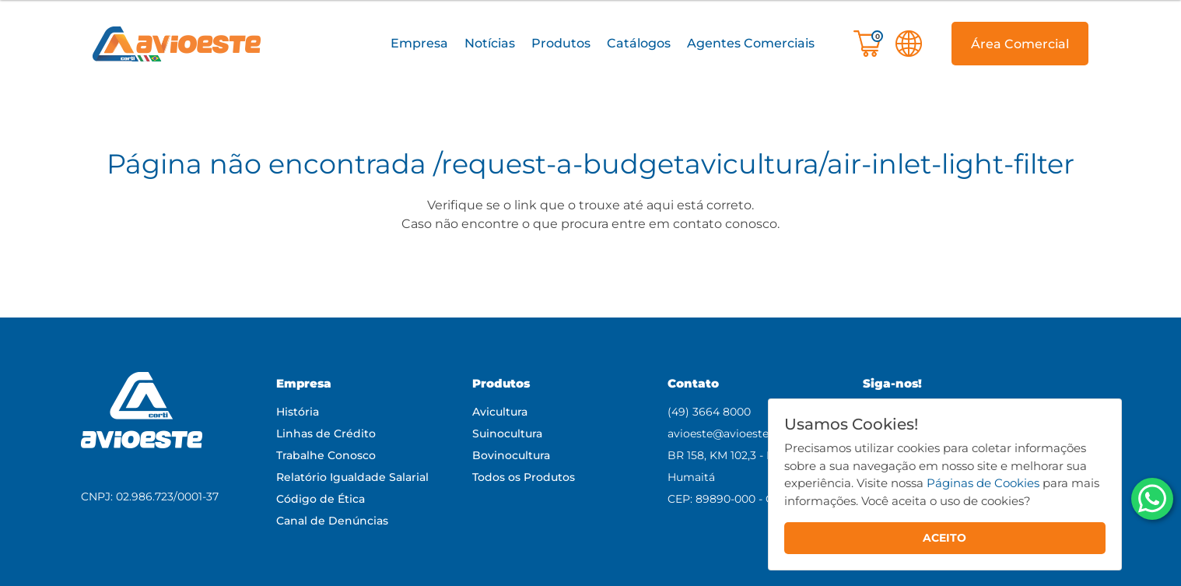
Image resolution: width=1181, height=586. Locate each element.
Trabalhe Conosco (326, 455)
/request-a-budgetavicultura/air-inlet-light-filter (753, 164)
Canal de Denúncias (332, 521)
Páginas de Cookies (983, 482)
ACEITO (944, 538)
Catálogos (639, 43)
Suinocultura (507, 433)
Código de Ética (320, 499)
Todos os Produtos (523, 477)
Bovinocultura (511, 455)
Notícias (489, 43)
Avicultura (499, 412)
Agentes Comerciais (751, 43)
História (297, 412)
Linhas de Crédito (326, 433)
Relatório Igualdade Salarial (352, 477)
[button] (419, 44)
